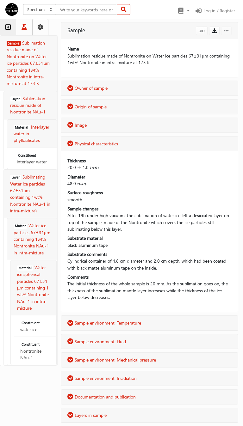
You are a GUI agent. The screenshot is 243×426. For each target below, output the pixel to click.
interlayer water (32, 159)
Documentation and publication (101, 397)
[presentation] (79, 167)
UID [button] (202, 31)
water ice (30, 326)
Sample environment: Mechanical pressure (111, 360)
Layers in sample (87, 415)
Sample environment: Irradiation (102, 378)
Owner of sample (87, 88)
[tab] (8, 27)
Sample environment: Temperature (104, 323)
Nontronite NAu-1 (30, 351)
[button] (183, 11)
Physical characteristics (92, 144)
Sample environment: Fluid (96, 341)
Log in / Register (215, 11)
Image (77, 125)
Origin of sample (87, 107)
